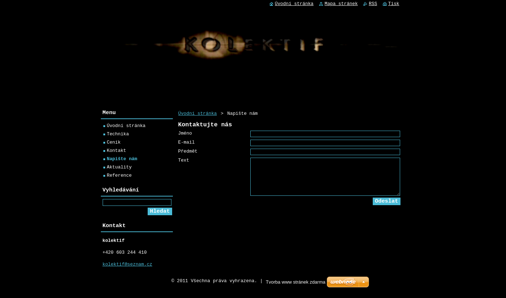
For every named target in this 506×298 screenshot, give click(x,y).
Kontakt (116, 151)
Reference (119, 176)
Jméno (185, 135)
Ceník (114, 143)
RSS (373, 4)
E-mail (186, 145)
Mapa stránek (341, 4)
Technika (118, 135)
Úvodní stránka (197, 113)
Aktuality (119, 168)
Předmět (188, 155)
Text (183, 165)
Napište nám (122, 160)
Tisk (393, 4)
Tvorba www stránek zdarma (295, 287)
